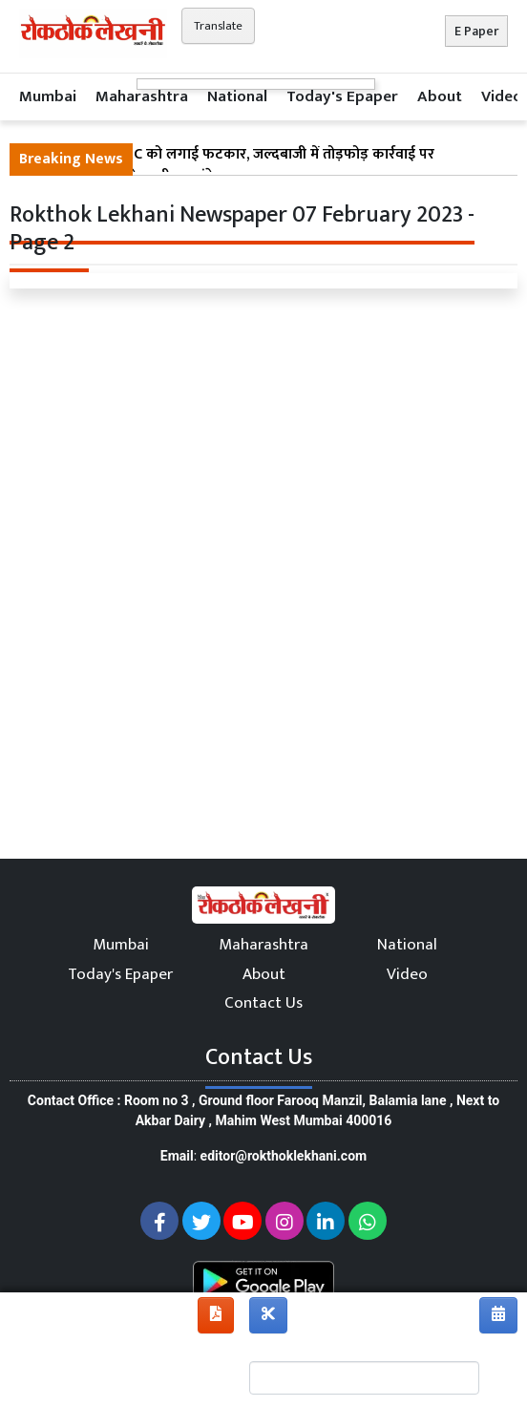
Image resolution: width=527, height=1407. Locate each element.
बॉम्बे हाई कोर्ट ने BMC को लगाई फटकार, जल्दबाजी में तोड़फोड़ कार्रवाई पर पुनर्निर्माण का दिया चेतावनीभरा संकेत (226, 166)
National (237, 96)
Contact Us (263, 1003)
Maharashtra (141, 96)
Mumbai (47, 96)
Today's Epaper (342, 96)
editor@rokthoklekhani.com (284, 1155)
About (439, 96)
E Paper (476, 31)
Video (501, 96)
